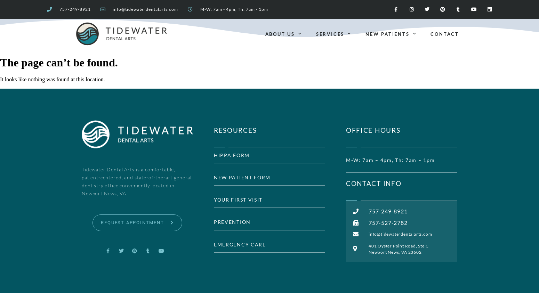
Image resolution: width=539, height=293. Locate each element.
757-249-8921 (75, 9)
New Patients (391, 34)
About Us (283, 34)
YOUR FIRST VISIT (238, 200)
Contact (445, 34)
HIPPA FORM (232, 155)
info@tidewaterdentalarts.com (145, 9)
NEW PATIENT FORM (242, 177)
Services (334, 34)
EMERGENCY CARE (240, 244)
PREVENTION (232, 222)
